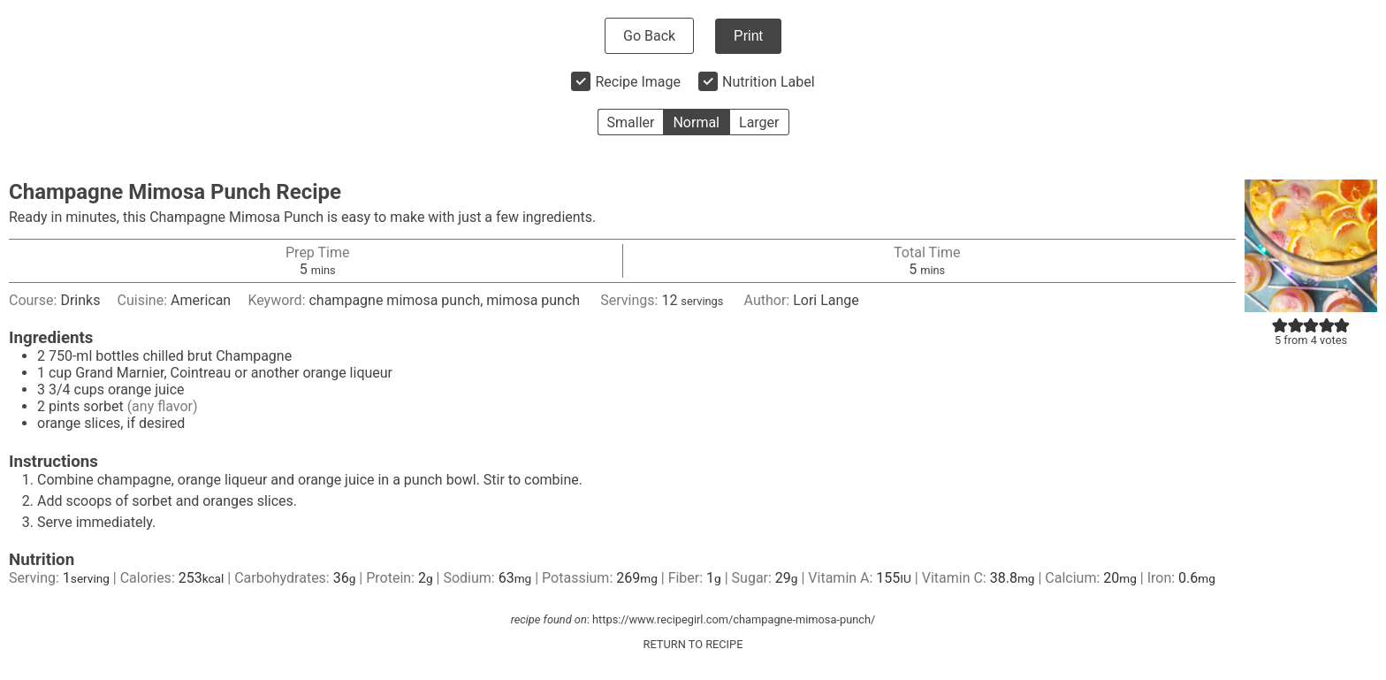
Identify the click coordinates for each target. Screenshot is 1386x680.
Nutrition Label (768, 81)
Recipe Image (638, 81)
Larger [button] (759, 122)
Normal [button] (696, 122)
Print (748, 35)
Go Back (649, 35)
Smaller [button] (631, 122)
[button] (1280, 325)
